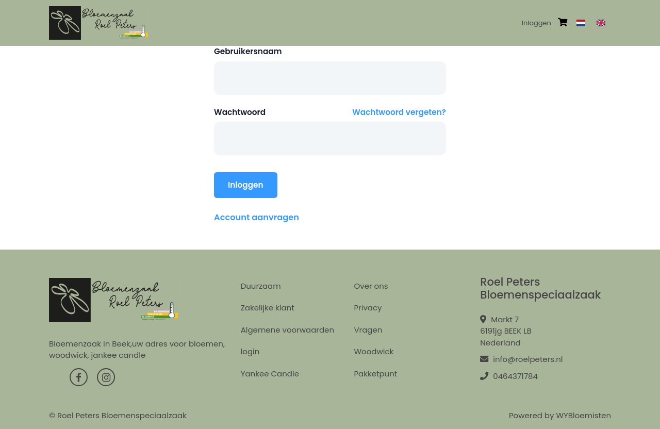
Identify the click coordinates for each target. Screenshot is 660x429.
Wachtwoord (240, 112)
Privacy (368, 307)
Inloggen (536, 23)
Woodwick (373, 351)
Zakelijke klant (267, 307)
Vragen (368, 329)
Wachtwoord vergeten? (399, 112)
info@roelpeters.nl (521, 359)
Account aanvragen (256, 217)
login (250, 351)
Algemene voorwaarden (287, 329)
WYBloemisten (583, 415)
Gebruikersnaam (248, 51)
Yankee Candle (270, 373)
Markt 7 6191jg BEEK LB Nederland (506, 331)
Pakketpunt (375, 373)
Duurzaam (261, 285)
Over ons (371, 285)
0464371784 (509, 376)
